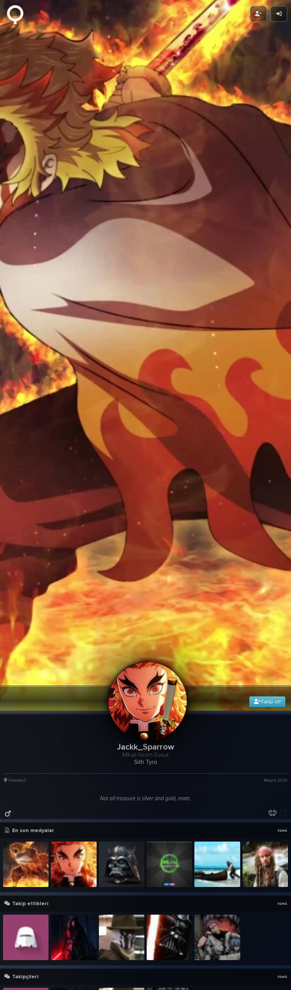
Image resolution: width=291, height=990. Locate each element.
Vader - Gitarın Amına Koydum (137, 942)
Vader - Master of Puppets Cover (140, 895)
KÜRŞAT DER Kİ (211, 904)
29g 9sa (278, 803)
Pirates (19, 895)
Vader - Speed (210, 914)
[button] (147, 952)
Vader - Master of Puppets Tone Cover (140, 914)
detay (280, 793)
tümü (282, 544)
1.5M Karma (275, 862)
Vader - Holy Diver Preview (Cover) (140, 923)
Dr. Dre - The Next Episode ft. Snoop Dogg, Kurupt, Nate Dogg (231, 942)
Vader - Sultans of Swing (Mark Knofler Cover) (140, 933)
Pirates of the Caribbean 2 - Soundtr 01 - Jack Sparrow (140, 904)
